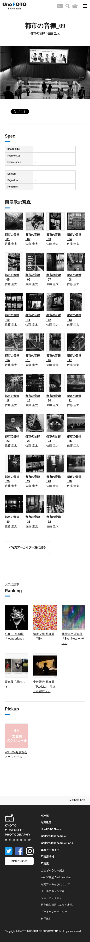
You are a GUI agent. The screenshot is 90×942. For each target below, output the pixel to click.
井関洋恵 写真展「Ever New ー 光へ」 (73, 638)
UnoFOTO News (51, 829)
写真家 (45, 863)
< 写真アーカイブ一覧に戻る (27, 547)
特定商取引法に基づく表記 (56, 904)
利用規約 (46, 918)
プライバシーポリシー (54, 911)
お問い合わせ (19, 861)
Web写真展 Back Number (56, 877)
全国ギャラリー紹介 (53, 870)
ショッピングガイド (53, 898)
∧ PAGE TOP (77, 800)
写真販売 (46, 822)
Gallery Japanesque (53, 836)
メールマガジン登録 (53, 891)
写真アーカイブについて (55, 884)
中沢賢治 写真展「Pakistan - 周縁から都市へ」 (44, 686)
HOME (45, 815)
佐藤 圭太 (53, 33)
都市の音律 (37, 33)
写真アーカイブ (50, 849)
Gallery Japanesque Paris (57, 843)
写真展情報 (47, 856)
